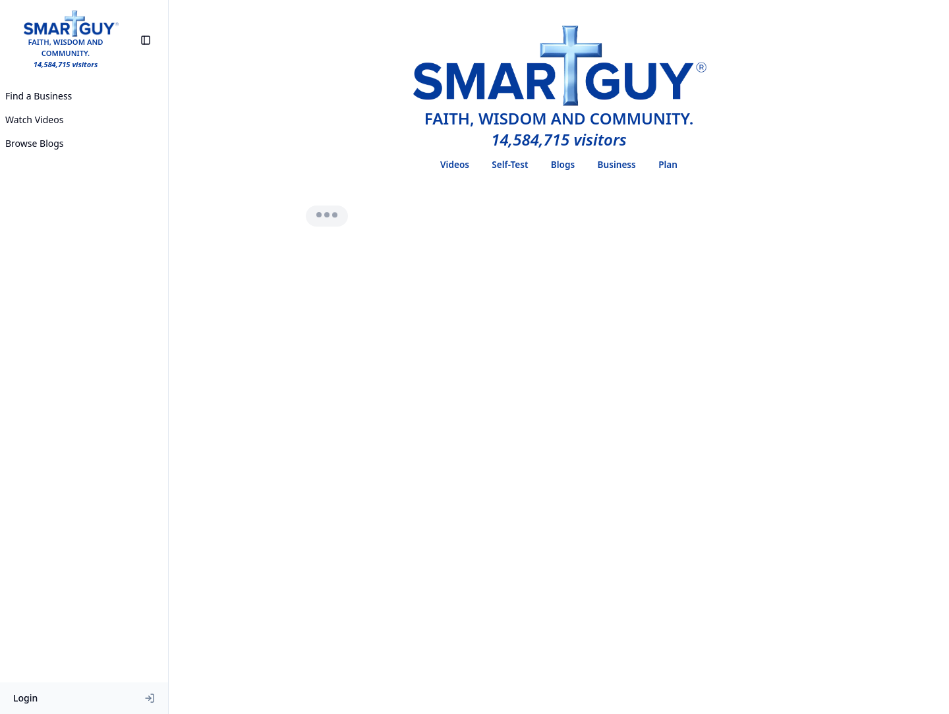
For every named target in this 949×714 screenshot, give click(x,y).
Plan (667, 164)
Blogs (563, 164)
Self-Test (510, 164)
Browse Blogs (34, 143)
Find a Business (38, 96)
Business (617, 164)
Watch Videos (34, 119)
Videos (454, 164)
